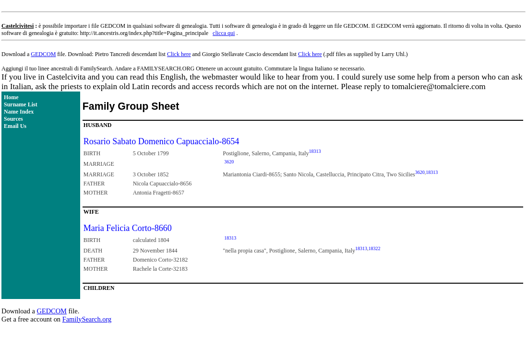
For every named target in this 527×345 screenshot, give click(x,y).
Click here (179, 54)
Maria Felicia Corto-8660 (128, 228)
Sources (13, 118)
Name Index (19, 111)
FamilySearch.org (86, 319)
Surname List (20, 104)
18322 (374, 248)
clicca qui (224, 33)
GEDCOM (43, 54)
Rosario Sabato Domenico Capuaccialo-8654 (161, 141)
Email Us (15, 126)
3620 (229, 161)
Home (11, 97)
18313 (315, 151)
